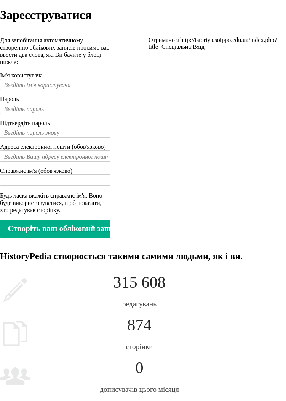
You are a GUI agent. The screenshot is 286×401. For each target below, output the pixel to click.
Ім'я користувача (21, 75)
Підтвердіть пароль (25, 123)
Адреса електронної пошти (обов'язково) (53, 146)
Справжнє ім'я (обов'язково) (36, 170)
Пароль (9, 99)
